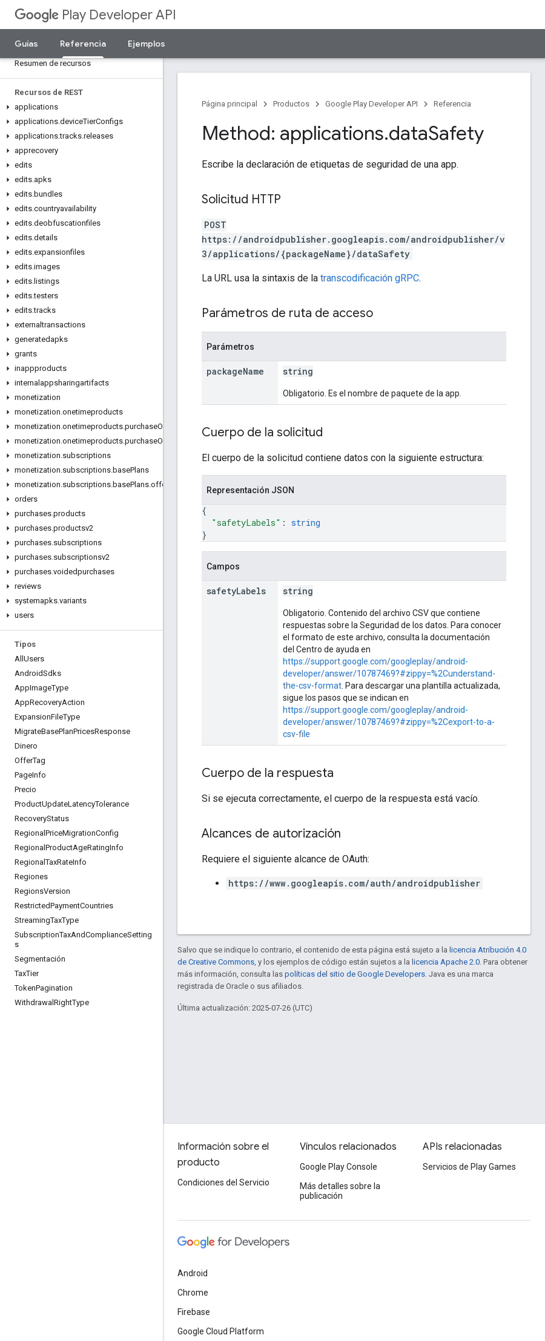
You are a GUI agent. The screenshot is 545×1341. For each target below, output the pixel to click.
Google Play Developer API (371, 103)
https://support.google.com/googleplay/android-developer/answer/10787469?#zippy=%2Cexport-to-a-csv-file (389, 722)
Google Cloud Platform (220, 1331)
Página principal (229, 103)
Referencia (452, 103)
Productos (291, 103)
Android (192, 1273)
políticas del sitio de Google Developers (355, 974)
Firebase (193, 1312)
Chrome (192, 1292)
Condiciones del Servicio (223, 1182)
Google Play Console (338, 1167)
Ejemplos (146, 43)
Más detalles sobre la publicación (340, 1191)
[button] (79, 107)
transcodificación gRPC (369, 278)
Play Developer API (95, 15)
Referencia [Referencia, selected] (83, 43)
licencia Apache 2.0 (446, 961)
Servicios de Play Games (469, 1167)
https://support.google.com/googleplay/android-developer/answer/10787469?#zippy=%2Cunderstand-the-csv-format (389, 673)
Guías (26, 43)
